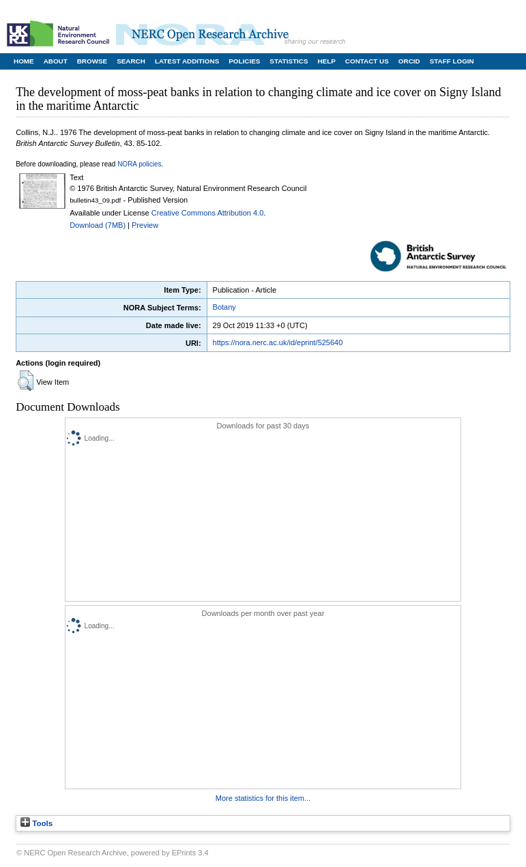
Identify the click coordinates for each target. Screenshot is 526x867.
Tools (36, 823)
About (56, 61)
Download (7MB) (98, 225)
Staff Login (452, 61)
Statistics (288, 61)
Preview (145, 225)
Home (24, 61)
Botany (224, 307)
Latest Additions (187, 61)
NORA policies (139, 164)
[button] (25, 380)
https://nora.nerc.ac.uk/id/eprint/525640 (278, 342)
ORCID (409, 61)
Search (131, 61)
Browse (92, 61)
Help (326, 61)
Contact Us (367, 61)
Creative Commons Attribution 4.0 (207, 213)
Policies (244, 61)
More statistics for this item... (263, 798)
